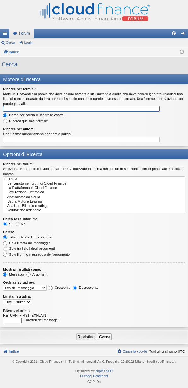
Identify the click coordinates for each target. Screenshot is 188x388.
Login (28, 42)
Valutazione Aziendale (94, 210)
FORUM (94, 179)
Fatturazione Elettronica (94, 192)
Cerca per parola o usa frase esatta (33, 115)
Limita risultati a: (17, 296)
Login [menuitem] (184, 34)
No (20, 224)
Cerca (10, 42)
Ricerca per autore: (19, 129)
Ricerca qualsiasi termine (25, 121)
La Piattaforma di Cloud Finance (94, 188)
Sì (7, 224)
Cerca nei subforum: (20, 219)
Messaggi (13, 274)
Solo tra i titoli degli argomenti (29, 248)
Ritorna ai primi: (16, 310)
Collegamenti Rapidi (6, 34)
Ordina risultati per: (19, 282)
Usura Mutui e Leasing (94, 201)
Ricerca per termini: (19, 89)
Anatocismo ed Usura (94, 197)
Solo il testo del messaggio (26, 243)
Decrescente (85, 287)
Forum (24, 33)
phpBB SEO (104, 371)
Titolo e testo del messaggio (27, 237)
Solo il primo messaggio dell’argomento (36, 254)
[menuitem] (174, 33)
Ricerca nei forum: (18, 164)
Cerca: (8, 232)
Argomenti (37, 274)
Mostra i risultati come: (22, 269)
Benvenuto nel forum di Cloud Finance (94, 183)
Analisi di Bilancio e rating (94, 206)
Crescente (59, 287)
